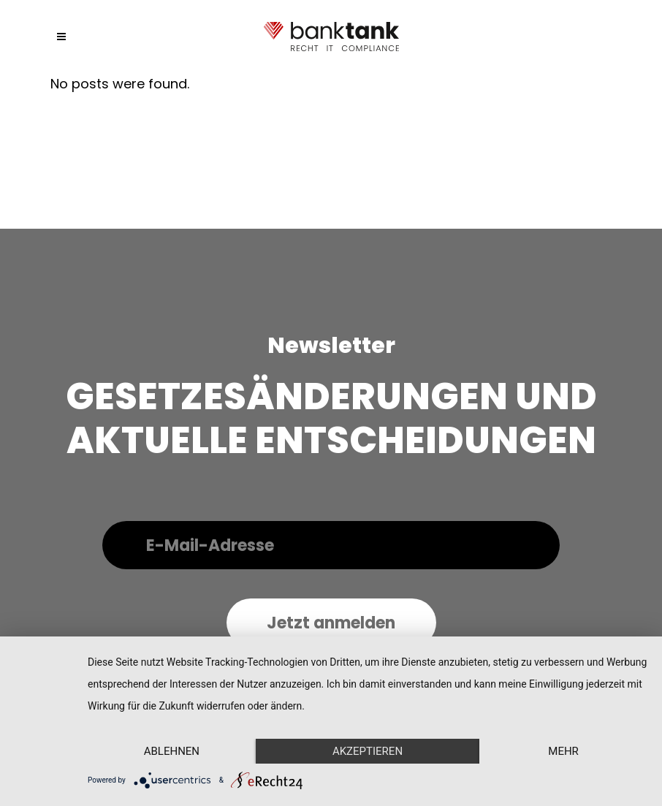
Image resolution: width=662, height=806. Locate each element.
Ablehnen (171, 751)
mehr (563, 751)
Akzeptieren (367, 751)
